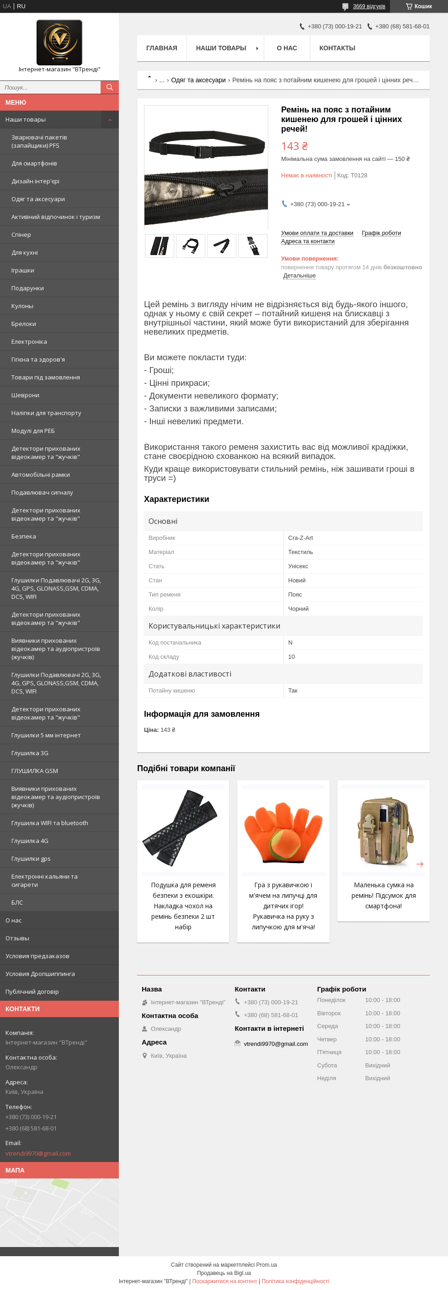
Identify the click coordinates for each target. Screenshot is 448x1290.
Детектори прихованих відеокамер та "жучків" (45, 452)
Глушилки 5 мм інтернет (46, 735)
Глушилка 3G (29, 753)
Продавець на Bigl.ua (224, 1273)
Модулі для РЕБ (33, 430)
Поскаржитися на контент (224, 1281)
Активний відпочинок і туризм (55, 217)
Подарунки (27, 288)
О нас (13, 920)
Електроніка (29, 341)
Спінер (21, 234)
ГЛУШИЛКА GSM (34, 771)
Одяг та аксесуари (38, 199)
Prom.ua (266, 1265)
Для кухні (24, 252)
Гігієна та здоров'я (38, 359)
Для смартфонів (34, 163)
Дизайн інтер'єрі (35, 181)
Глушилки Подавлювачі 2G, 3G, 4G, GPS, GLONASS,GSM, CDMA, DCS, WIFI (56, 588)
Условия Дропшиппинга (40, 974)
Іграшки (22, 270)
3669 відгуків (369, 6)
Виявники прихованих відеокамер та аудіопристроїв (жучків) (55, 648)
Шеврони (25, 395)
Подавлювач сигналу (42, 492)
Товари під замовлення (45, 377)
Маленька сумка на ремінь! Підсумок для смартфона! (384, 895)
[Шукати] (110, 87)
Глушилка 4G (29, 841)
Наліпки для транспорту (46, 413)
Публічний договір (32, 991)
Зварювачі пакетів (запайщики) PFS (39, 141)
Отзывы (17, 938)
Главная (161, 48)
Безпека (23, 536)
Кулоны (22, 306)
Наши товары (25, 119)
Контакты (337, 48)
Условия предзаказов (37, 956)
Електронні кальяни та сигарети (44, 880)
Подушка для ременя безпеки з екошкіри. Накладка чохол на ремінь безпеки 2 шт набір (183, 905)
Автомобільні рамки (40, 474)
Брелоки (23, 324)
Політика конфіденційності (296, 1281)
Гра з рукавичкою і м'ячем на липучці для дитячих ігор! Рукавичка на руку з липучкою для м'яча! (283, 905)
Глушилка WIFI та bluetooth (49, 823)
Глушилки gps (31, 858)
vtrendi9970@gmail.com (38, 1153)
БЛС (17, 902)
